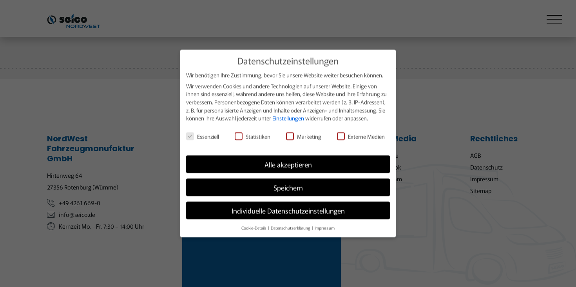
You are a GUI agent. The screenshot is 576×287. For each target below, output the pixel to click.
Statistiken (252, 132)
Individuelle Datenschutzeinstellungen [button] (288, 206)
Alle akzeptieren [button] (288, 160)
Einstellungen (288, 114)
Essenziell (202, 132)
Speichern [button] (288, 183)
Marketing (303, 132)
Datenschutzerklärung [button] (291, 224)
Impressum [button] (325, 224)
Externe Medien (361, 132)
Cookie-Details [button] (254, 224)
